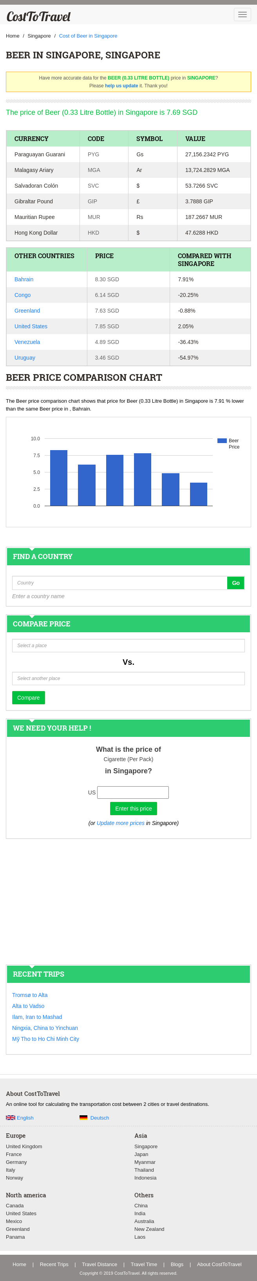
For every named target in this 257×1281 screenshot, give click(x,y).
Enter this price (133, 808)
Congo (22, 295)
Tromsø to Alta (30, 995)
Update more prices (121, 823)
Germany (16, 1162)
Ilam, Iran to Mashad (37, 1017)
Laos (139, 1237)
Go (235, 583)
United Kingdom (24, 1146)
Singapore (145, 1146)
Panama (15, 1237)
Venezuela (27, 342)
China (141, 1206)
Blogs (177, 1264)
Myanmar (145, 1162)
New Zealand (149, 1229)
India (139, 1213)
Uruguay (24, 358)
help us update (121, 86)
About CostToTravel (219, 1264)
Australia (144, 1221)
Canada (15, 1206)
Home (19, 1264)
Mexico (14, 1221)
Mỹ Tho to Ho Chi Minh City (45, 1039)
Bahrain (23, 279)
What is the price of (128, 749)
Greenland (27, 311)
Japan (141, 1154)
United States (30, 326)
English (25, 1118)
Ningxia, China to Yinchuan (45, 1028)
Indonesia (145, 1178)
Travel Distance (99, 1264)
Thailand (144, 1170)
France (14, 1154)
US (92, 792)
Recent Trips (54, 1264)
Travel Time (144, 1264)
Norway (14, 1178)
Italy (10, 1170)
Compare (28, 698)
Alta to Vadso (28, 1006)
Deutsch (99, 1118)
